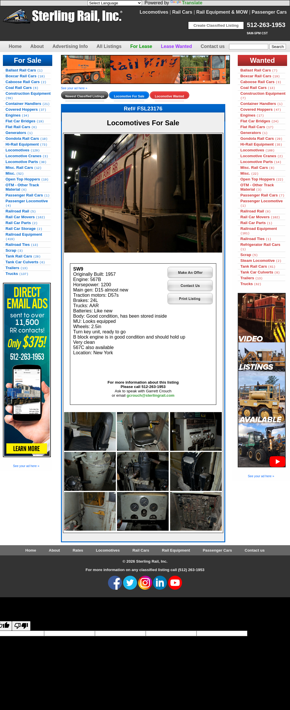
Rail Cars (182, 12)
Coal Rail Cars (22, 87)
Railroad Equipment (24, 236)
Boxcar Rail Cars (25, 76)
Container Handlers (28, 103)
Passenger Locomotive (27, 203)
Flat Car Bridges (25, 121)
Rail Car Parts (21, 223)
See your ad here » (26, 466)
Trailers (17, 268)
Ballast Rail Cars (24, 70)
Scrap (14, 250)
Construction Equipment (28, 95)
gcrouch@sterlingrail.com (150, 395)
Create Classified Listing (216, 25)
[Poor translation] (21, 626)
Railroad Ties (22, 244)
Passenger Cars (269, 12)
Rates (78, 550)
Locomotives (154, 12)
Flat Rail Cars (21, 127)
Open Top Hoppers (27, 179)
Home (15, 46)
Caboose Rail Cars (26, 82)
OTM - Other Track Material (22, 187)
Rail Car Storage (24, 228)
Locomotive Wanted (169, 96)
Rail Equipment (176, 550)
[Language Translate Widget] (115, 3)
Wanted (262, 60)
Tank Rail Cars (23, 256)
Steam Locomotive (260, 260)
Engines (17, 115)
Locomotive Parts (26, 162)
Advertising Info (70, 46)
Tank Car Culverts (25, 262)
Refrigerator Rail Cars (260, 246)
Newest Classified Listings (84, 96)
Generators (19, 132)
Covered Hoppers (26, 109)
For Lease (141, 46)
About (37, 46)
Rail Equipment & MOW (222, 12)
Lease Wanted (176, 46)
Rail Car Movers (25, 217)
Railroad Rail (21, 211)
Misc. (15, 173)
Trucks (17, 273)
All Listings (108, 46)
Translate (186, 2)
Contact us (213, 46)
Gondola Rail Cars (27, 138)
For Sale (28, 60)
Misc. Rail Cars (24, 167)
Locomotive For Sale (129, 96)
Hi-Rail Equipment (26, 144)
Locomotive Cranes (27, 156)
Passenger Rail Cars (28, 195)
